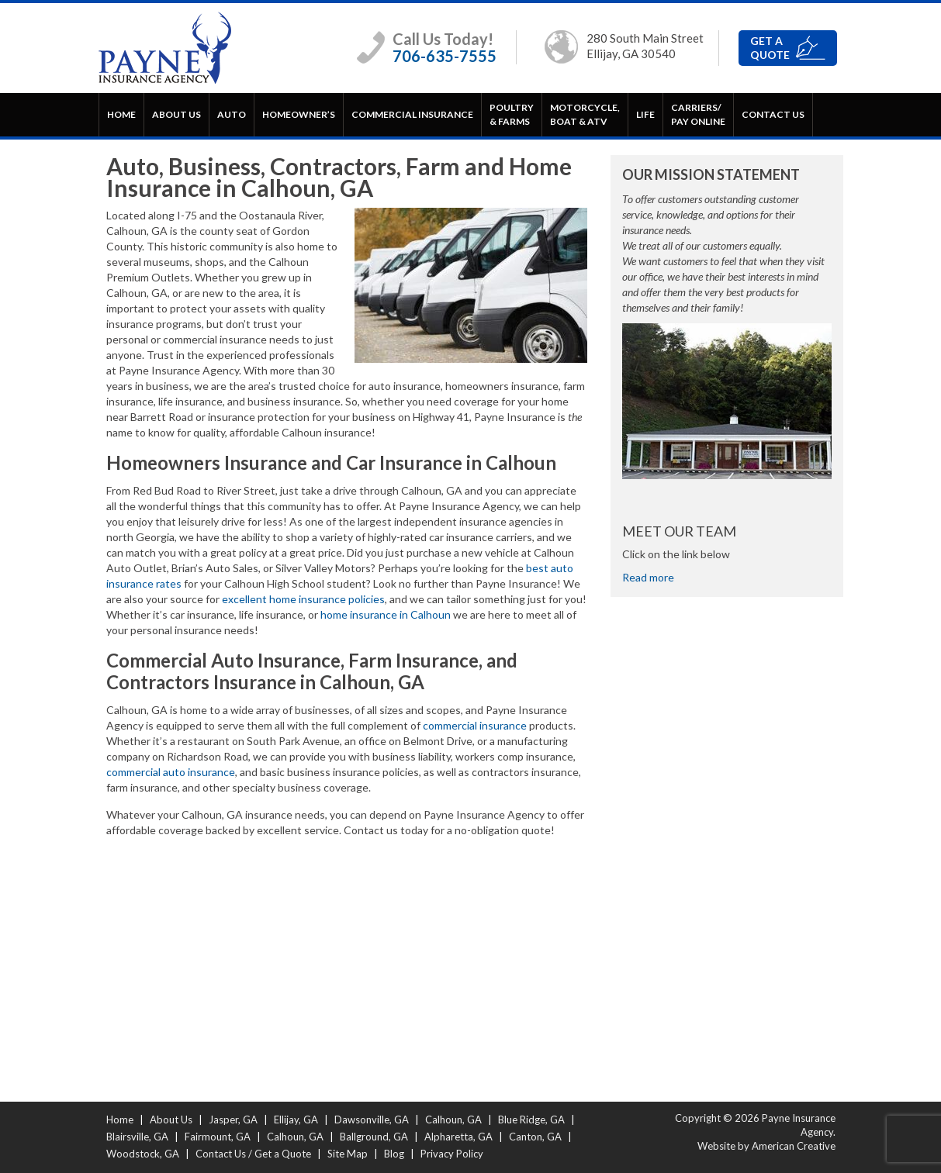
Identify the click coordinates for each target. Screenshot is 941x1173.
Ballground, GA (374, 1136)
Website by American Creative (766, 1146)
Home (119, 1119)
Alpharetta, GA (458, 1136)
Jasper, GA (233, 1119)
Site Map (347, 1153)
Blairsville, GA (137, 1136)
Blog (394, 1153)
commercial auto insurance (170, 771)
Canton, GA (535, 1136)
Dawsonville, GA (371, 1119)
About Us (171, 1119)
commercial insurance (475, 725)
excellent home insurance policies (303, 598)
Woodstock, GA (142, 1153)
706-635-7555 (444, 56)
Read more (648, 577)
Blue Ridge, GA (531, 1119)
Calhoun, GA (453, 1119)
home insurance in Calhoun (385, 614)
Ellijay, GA (296, 1119)
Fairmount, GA (218, 1136)
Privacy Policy (451, 1153)
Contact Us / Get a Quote (253, 1153)
